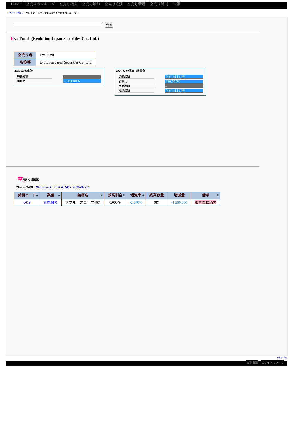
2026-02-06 (43, 187)
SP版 (176, 4)
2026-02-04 (81, 187)
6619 (27, 202)
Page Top (282, 357)
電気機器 (50, 202)
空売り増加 (91, 4)
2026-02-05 (62, 187)
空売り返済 (114, 4)
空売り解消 (159, 4)
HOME (16, 4)
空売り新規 (136, 4)
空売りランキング (40, 4)
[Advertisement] (122, 131)
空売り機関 (68, 4)
